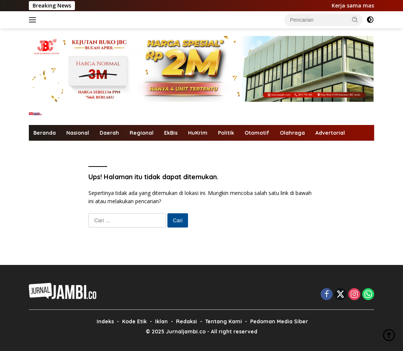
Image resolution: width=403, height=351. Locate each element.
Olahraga (292, 132)
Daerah (109, 132)
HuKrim (197, 132)
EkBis (171, 132)
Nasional (77, 132)
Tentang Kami (223, 321)
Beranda (44, 132)
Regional (142, 132)
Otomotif (257, 132)
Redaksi (186, 321)
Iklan (161, 321)
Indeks (105, 321)
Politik (226, 132)
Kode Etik (134, 321)
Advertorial (330, 132)
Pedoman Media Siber (279, 321)
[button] (355, 19)
